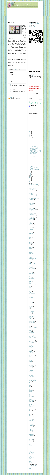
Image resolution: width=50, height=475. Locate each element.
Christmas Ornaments (31, 273)
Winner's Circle (30, 444)
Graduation (30, 313)
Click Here (30, 468)
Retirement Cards (31, 387)
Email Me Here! (30, 58)
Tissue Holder (30, 431)
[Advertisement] (25, 15)
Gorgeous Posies (31, 312)
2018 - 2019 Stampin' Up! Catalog (33, 195)
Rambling (30, 384)
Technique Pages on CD (31, 420)
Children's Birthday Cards (32, 268)
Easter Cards (30, 291)
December (31, 136)
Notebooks (30, 361)
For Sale (30, 298)
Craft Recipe (30, 281)
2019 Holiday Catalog (31, 199)
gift (29, 308)
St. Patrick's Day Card (31, 404)
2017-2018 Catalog (31, 193)
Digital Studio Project (31, 288)
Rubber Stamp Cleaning (31, 389)
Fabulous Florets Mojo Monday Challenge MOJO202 (35, 169)
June (30, 171)
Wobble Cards (30, 446)
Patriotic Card (30, 372)
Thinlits (30, 429)
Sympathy (30, 415)
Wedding (30, 438)
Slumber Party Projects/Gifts (32, 400)
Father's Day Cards (31, 296)
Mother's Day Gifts (31, 352)
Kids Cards (30, 330)
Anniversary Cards (31, 233)
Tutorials (30, 433)
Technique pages (31, 419)
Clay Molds (30, 276)
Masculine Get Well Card (32, 337)
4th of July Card (31, 228)
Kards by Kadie (31, 453)
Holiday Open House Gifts (32, 321)
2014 (30, 132)
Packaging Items (31, 366)
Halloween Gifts (31, 317)
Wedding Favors (31, 440)
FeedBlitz (32, 75)
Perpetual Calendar (31, 375)
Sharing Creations (31, 396)
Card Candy (30, 259)
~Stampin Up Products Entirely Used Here (33, 185)
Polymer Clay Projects (31, 379)
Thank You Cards (31, 423)
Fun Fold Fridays (31, 302)
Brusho (30, 251)
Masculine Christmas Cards (32, 336)
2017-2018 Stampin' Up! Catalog (32, 194)
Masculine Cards (31, 335)
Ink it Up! (30, 451)
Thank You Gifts (31, 424)
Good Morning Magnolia (31, 311)
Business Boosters (31, 253)
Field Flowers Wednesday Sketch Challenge (34, 154)
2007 (30, 180)
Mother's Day (30, 350)
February (31, 175)
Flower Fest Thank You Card (33, 166)
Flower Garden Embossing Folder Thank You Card (35, 150)
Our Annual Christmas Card (32, 365)
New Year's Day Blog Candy (32, 355)
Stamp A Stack (30, 405)
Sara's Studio (30, 458)
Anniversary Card (31, 232)
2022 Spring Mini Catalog (32, 213)
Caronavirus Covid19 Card (32, 264)
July (30, 170)
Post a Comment (11, 100)
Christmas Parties (31, 274)
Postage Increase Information (32, 380)
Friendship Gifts (31, 301)
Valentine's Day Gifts (31, 435)
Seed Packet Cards (31, 394)
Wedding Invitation (31, 441)
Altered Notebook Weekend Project (33, 149)
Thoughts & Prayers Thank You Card (34, 148)
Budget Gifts (30, 252)
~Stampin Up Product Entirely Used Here (33, 184)
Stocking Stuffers (31, 411)
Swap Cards (30, 414)
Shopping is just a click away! (32, 26)
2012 (30, 134)
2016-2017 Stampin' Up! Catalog (32, 190)
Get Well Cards (31, 306)
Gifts (29, 310)
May (30, 172)
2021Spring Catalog (31, 210)
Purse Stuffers (30, 381)
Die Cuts (30, 286)
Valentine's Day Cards (31, 434)
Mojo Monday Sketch (31, 346)
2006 (30, 181)
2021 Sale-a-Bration (31, 208)
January (31, 176)
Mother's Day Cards (31, 351)
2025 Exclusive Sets (31, 222)
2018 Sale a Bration (31, 197)
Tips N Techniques (31, 430)
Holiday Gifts (30, 320)
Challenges (30, 267)
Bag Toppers (30, 237)
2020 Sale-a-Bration (31, 203)
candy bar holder (31, 256)
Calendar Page (30, 254)
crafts (29, 282)
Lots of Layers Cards (31, 333)
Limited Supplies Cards (31, 332)
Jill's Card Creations (31, 452)
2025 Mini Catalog (31, 223)
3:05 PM (11, 99)
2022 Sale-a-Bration (31, 212)
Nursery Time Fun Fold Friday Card (33, 152)
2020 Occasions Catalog (32, 202)
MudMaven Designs (31, 456)
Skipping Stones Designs (32, 399)
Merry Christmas (31, 342)
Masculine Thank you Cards (32, 340)
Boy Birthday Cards (31, 249)
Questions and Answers (31, 382)
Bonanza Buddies (31, 247)
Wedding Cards (31, 439)
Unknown (11, 97)
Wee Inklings (30, 462)
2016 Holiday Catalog (31, 187)
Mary (10, 84)
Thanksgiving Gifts (31, 426)
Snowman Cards (31, 401)
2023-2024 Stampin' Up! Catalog (32, 217)
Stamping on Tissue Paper (32, 409)
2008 (30, 179)
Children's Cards (31, 269)
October (31, 138)
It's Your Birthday (31, 168)
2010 (30, 177)
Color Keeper (30, 277)
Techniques (30, 421)
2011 (30, 135)
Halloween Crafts (31, 316)
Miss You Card (30, 345)
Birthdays (30, 244)
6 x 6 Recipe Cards (31, 229)
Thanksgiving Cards (31, 425)
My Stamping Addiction (31, 457)
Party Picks (30, 371)
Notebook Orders (31, 360)
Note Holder (30, 357)
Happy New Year (31, 318)
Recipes (30, 386)
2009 (30, 178)
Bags (29, 238)
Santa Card (30, 391)
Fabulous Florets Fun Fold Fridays (33, 165)
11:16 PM (11, 95)
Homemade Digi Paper (31, 322)
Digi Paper (30, 287)
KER (10, 73)
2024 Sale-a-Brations (31, 219)
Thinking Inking (31, 461)
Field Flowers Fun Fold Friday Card (33, 145)
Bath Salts (30, 239)
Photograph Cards (31, 377)
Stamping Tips (30, 410)
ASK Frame (30, 234)
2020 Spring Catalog (31, 204)
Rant (29, 385)
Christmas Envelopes (31, 271)
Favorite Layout (31, 297)
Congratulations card (31, 278)
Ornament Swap (31, 364)
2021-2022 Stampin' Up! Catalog (32, 209)
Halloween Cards (31, 315)
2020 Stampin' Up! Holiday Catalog (33, 205)
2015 (30, 131)
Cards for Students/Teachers (32, 263)
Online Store (30, 362)
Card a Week (30, 257)
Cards (30, 262)
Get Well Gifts (30, 307)
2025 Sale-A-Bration (31, 224)
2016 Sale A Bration (31, 189)
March (30, 174)
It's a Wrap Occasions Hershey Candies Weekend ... (35, 151)
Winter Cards (30, 445)
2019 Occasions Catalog (32, 200)
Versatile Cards (31, 436)
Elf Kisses (30, 292)
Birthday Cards (30, 242)
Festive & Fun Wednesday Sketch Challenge (34, 147)
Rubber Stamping (31, 390)
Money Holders (31, 347)
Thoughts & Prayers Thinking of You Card (34, 146)
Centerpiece (30, 266)
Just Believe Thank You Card (33, 144)
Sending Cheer (30, 395)
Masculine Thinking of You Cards (32, 341)
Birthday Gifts (30, 243)
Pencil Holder (30, 374)
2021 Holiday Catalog (31, 207)
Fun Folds (30, 303)
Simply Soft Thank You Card (33, 153)
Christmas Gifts (31, 272)
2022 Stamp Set (31, 214)
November (31, 137)
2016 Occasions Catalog (32, 188)
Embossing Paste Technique (32, 293)
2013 (30, 133)
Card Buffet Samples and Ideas (32, 258)
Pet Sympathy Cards (31, 376)
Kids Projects (30, 331)
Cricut (30, 283)
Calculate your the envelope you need (33, 465)
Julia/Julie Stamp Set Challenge (32, 327)
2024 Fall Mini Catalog (31, 218)
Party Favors (30, 369)
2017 (30, 129)
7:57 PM (11, 82)
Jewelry (30, 326)
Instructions (30, 325)
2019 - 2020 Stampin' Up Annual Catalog (33, 198)
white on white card (31, 443)
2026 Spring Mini (31, 227)
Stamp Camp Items (31, 406)
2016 (30, 130)
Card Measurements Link (32, 261)
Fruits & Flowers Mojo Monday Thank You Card (35, 155)
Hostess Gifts (30, 323)
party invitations (31, 370)
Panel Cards (30, 367)
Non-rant (30, 356)
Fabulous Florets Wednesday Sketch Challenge (35, 167)
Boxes (30, 248)
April (30, 173)
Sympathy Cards (31, 416)
